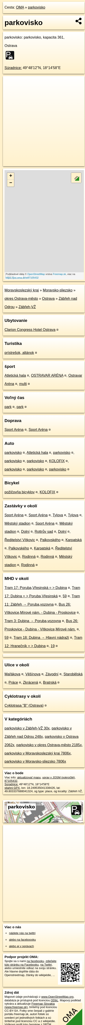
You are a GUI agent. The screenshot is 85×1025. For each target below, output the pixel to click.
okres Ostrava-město (21, 298)
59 (65, 596)
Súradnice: (13, 68)
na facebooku (35, 961)
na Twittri (46, 964)
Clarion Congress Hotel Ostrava (30, 330)
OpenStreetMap (36, 274)
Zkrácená (30, 682)
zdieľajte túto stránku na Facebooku (30, 962)
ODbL (54, 1000)
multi (23, 384)
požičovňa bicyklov (19, 492)
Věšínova (33, 674)
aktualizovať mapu (29, 777)
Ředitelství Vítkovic (20, 540)
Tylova (58, 515)
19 (53, 646)
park (8, 407)
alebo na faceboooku (22, 939)
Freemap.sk (59, 274)
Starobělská (73, 674)
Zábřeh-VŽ (27, 307)
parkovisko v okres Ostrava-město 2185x (49, 745)
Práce (13, 682)
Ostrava (48, 298)
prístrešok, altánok (19, 353)
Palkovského (50, 540)
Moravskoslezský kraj (22, 290)
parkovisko (36, 7)
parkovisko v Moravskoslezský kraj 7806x (38, 753)
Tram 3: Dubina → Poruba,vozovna (33, 621)
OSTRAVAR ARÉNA (47, 375)
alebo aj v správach (21, 946)
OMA (20, 7)
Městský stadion (17, 523)
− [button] (10, 183)
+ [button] (10, 176)
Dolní (25, 531)
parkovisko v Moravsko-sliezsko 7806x (35, 761)
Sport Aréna (14, 430)
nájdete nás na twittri (22, 933)
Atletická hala (15, 375)
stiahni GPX (12, 788)
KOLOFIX (56, 461)
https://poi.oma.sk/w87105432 (22, 277)
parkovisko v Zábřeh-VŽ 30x (27, 728)
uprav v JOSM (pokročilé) (58, 777)
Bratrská (50, 682)
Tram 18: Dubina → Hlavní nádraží (41, 637)
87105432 (11, 781)
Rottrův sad (43, 531)
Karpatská (73, 540)
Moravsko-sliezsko (58, 290)
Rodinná (29, 557)
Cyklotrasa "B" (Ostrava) (24, 705)
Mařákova (12, 674)
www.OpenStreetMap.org (57, 996)
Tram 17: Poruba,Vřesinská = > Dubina (36, 588)
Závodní (51, 674)
